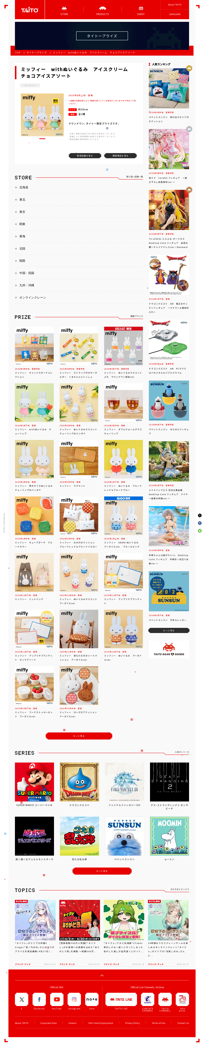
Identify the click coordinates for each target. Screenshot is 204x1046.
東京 (22, 211)
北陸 (22, 248)
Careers (72, 1023)
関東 (22, 224)
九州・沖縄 (26, 285)
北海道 (23, 187)
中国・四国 (26, 273)
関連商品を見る (121, 155)
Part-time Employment (100, 1023)
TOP (18, 52)
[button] (42, 138)
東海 (22, 236)
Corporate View (48, 1023)
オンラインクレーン (32, 297)
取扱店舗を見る (85, 155)
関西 (22, 260)
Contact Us (183, 1023)
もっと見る (79, 735)
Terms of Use (158, 1023)
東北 (22, 199)
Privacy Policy (132, 1023)
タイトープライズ (37, 52)
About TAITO (175, 4)
